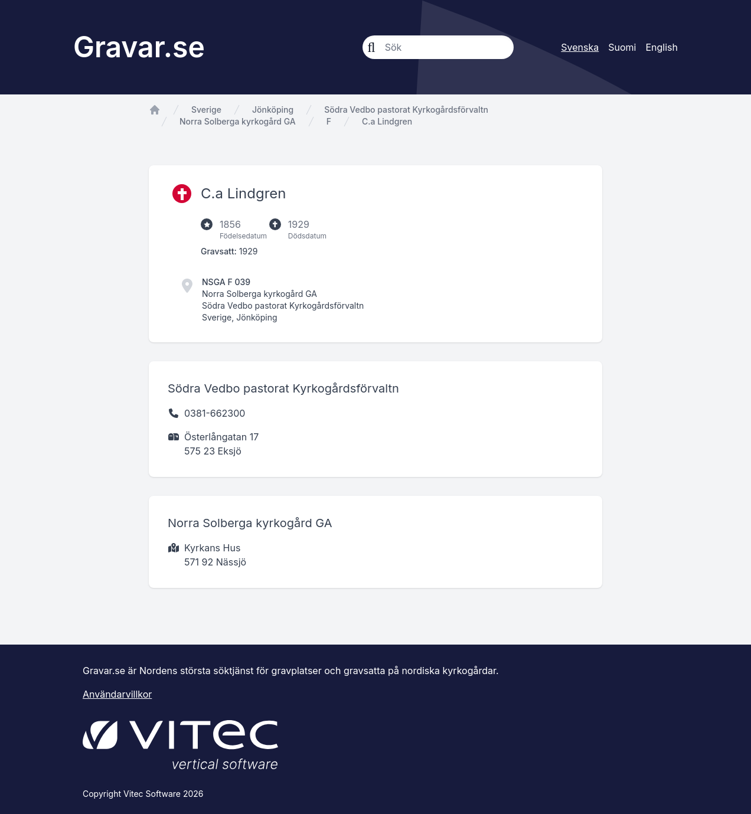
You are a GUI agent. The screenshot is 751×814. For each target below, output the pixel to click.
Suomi (622, 47)
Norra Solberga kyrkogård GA (237, 121)
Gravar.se (139, 47)
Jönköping (272, 109)
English (661, 47)
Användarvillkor (117, 694)
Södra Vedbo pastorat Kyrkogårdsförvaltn (406, 109)
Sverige (206, 109)
